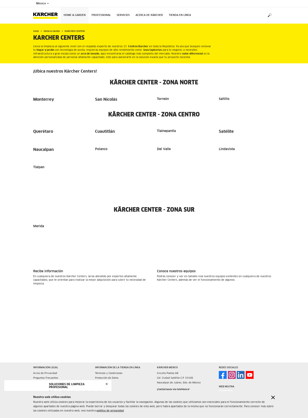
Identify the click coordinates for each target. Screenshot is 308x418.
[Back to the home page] (47, 15)
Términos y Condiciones (108, 373)
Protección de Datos (106, 378)
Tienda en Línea (180, 15)
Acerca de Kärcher (149, 15)
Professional (101, 15)
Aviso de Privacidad (45, 373)
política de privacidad (110, 411)
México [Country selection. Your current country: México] (42, 3)
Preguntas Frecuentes (45, 378)
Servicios (123, 15)
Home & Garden (75, 15)
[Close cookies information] (273, 398)
